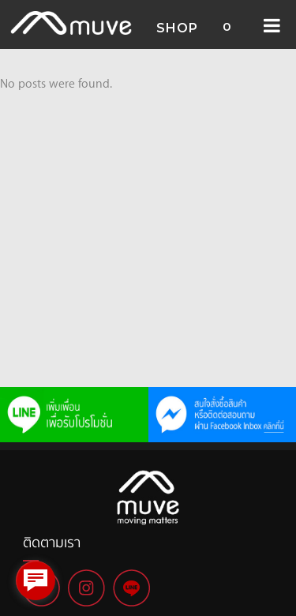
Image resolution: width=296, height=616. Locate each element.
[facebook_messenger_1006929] (35, 580)
